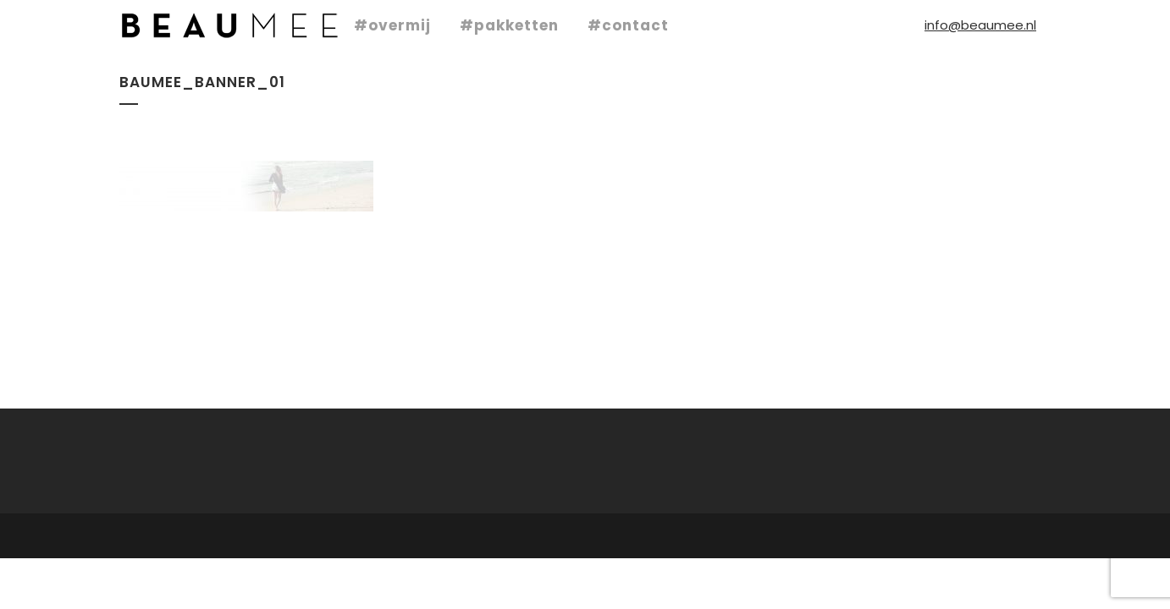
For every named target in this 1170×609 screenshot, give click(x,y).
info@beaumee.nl (980, 25)
